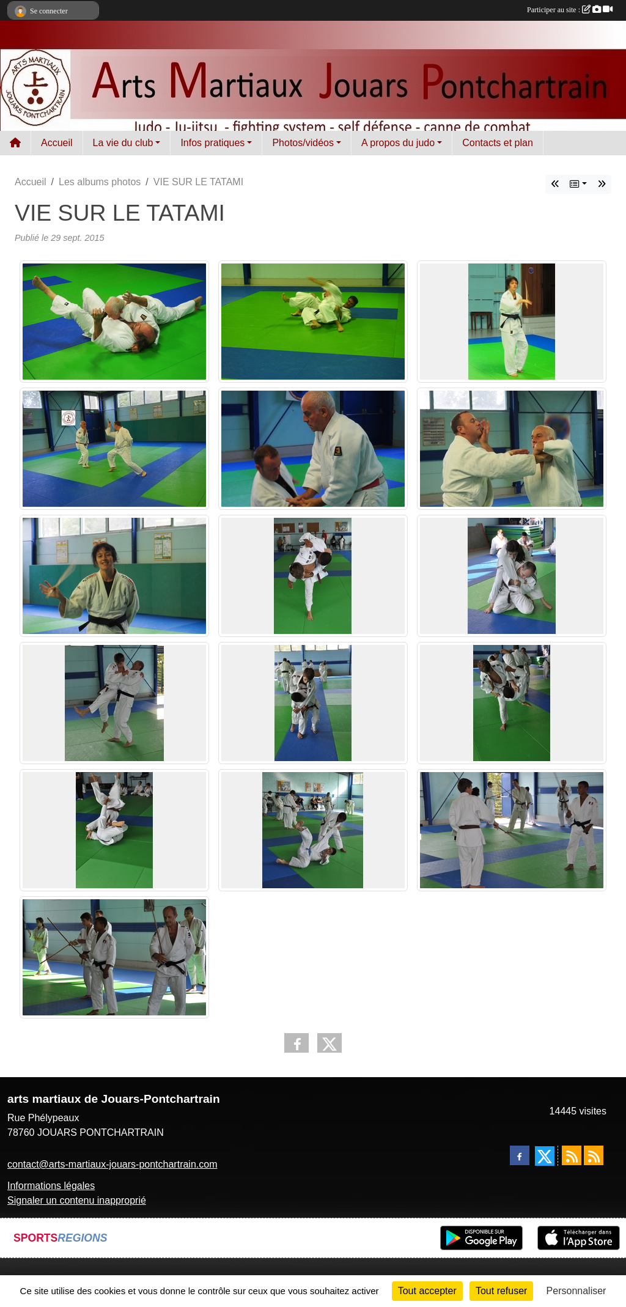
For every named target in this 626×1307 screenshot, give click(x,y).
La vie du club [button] (123, 143)
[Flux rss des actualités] (571, 1155)
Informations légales (51, 1185)
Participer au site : (570, 10)
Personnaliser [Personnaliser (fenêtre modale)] (576, 1291)
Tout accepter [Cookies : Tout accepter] (427, 1291)
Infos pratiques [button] (212, 143)
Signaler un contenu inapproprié (76, 1200)
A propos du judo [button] (398, 143)
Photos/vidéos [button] (303, 143)
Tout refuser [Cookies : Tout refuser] (501, 1291)
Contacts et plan (497, 143)
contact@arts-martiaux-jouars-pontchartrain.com (112, 1164)
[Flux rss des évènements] (593, 1155)
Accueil (57, 143)
